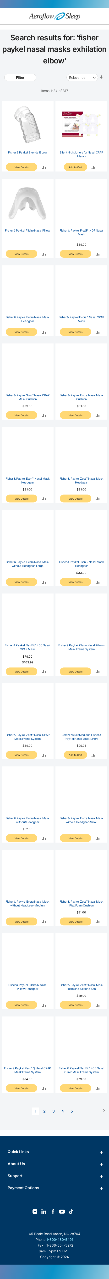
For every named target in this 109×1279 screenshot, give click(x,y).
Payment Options (23, 1187)
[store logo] (54, 16)
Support (15, 1175)
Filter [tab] (20, 77)
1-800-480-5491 (59, 1239)
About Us (16, 1163)
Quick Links (18, 1151)
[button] (44, 167)
